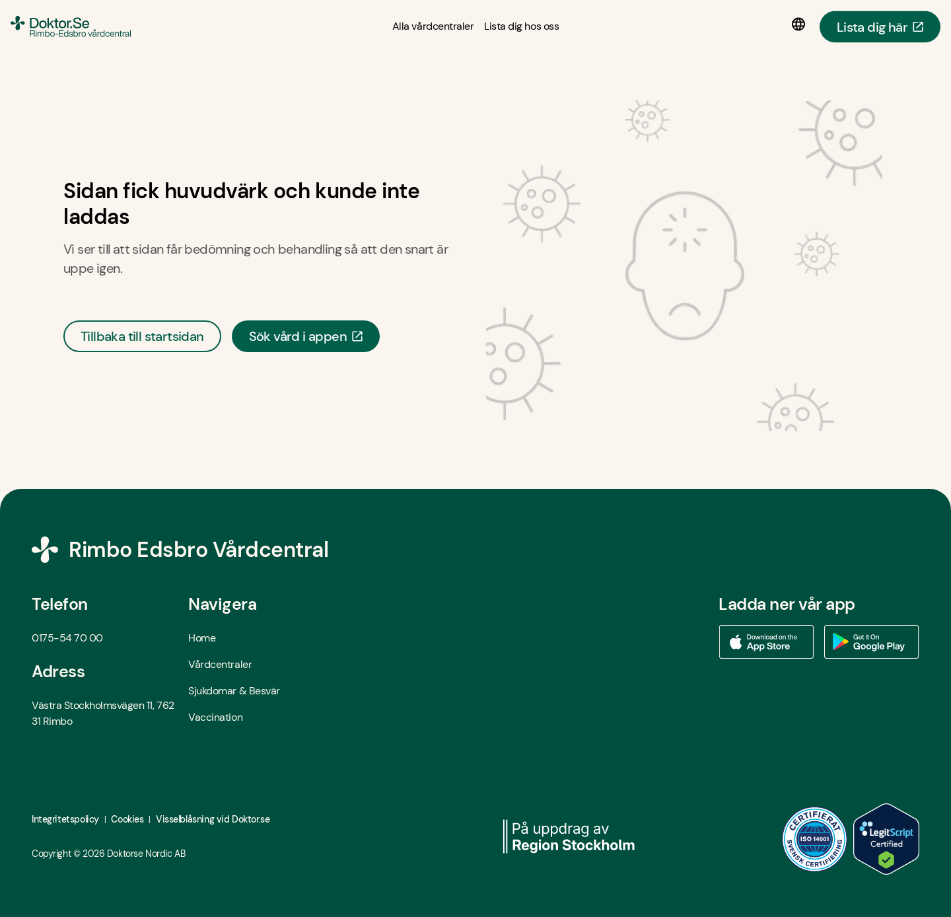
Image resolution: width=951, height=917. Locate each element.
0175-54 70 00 (67, 638)
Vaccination (215, 717)
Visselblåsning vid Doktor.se (212, 819)
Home (201, 638)
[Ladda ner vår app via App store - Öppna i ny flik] (766, 642)
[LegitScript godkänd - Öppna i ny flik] (886, 839)
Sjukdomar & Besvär (233, 691)
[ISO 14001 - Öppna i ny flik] (815, 839)
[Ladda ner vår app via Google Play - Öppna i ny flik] (871, 642)
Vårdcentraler (220, 664)
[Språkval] (801, 24)
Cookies (127, 819)
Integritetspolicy (65, 819)
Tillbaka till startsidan (142, 336)
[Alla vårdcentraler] (433, 26)
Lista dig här (880, 26)
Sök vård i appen (306, 336)
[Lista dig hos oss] (521, 26)
